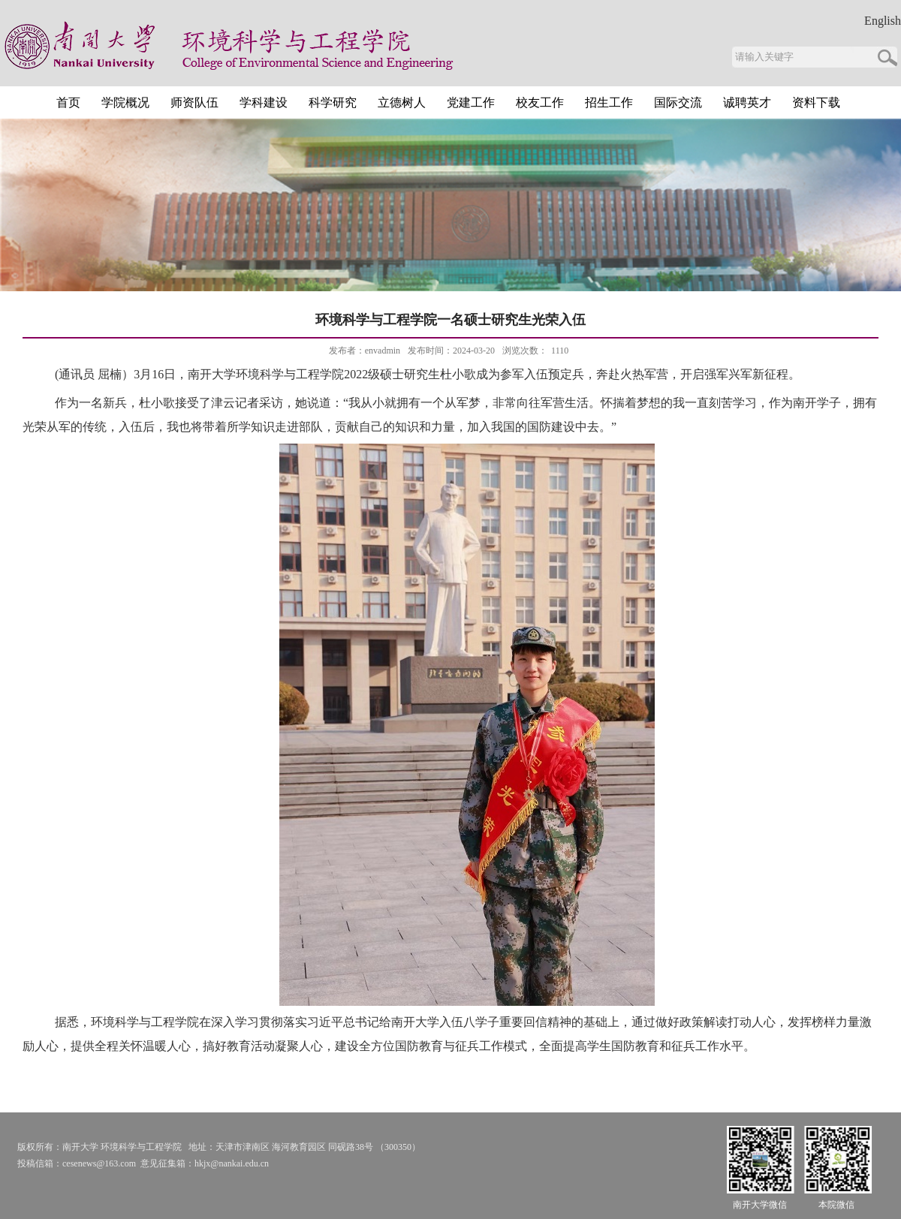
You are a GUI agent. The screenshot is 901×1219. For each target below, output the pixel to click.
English (882, 21)
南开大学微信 (760, 1204)
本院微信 (836, 1204)
